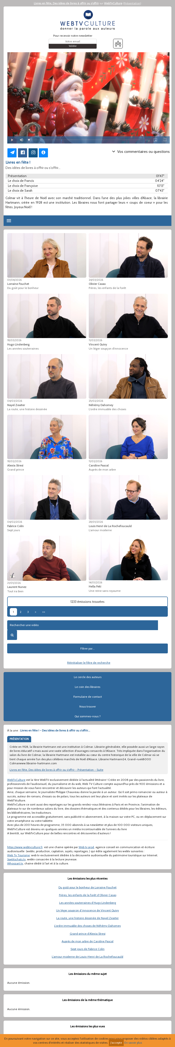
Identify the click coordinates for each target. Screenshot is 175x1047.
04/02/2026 (14, 522)
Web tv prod (86, 847)
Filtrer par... (87, 648)
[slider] (84, 139)
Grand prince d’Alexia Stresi (87, 933)
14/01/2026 (95, 582)
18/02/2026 (14, 461)
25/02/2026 (96, 401)
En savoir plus (133, 1042)
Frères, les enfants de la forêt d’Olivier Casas (87, 895)
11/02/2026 (95, 461)
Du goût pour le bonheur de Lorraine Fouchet (87, 887)
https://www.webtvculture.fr (25, 847)
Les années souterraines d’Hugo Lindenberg (87, 902)
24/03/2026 (96, 280)
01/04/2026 (14, 280)
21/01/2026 (14, 583)
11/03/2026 (95, 340)
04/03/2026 (14, 401)
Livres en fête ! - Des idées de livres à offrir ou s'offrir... (55, 730)
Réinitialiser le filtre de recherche (88, 662)
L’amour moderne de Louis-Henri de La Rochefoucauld (87, 956)
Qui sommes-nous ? (88, 716)
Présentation (132, 3)
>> (43, 612)
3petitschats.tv (16, 859)
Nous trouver (87, 706)
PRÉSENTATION (19, 739)
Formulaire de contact (87, 696)
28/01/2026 (96, 522)
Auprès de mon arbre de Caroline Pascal (87, 941)
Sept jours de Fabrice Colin (87, 949)
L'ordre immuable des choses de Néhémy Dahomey (87, 925)
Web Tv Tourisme (18, 855)
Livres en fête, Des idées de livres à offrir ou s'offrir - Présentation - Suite (56, 769)
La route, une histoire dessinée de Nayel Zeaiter (87, 918)
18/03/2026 (14, 340)
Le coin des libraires (87, 687)
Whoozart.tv (15, 863)
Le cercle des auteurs (87, 677)
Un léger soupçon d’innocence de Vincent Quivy (87, 910)
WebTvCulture (113, 3)
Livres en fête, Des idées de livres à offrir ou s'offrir (66, 3)
